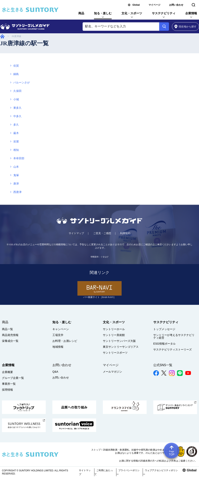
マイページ (154, 5)
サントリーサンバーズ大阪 (119, 340)
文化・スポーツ (131, 13)
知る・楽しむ (103, 13)
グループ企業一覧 (13, 377)
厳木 (16, 133)
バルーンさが (21, 82)
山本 (16, 166)
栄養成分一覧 (10, 340)
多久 (16, 124)
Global (136, 5)
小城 (16, 99)
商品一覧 (7, 329)
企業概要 (7, 372)
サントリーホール (114, 329)
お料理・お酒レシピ (64, 340)
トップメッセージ (164, 329)
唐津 (16, 183)
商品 (81, 13)
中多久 (17, 116)
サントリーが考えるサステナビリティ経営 (173, 336)
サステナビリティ (163, 13)
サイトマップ (76, 233)
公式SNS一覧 (162, 365)
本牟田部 (18, 158)
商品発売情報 (10, 335)
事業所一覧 (9, 383)
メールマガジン (112, 371)
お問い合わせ (176, 5)
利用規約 (125, 233)
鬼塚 (16, 175)
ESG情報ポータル (164, 343)
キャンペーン (60, 329)
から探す (185, 26)
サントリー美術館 (114, 335)
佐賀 (16, 65)
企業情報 (191, 13)
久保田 (17, 91)
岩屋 (16, 141)
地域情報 (57, 346)
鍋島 (16, 74)
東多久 (17, 107)
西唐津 (17, 192)
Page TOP (171, 450)
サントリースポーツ (115, 352)
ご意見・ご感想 (102, 233)
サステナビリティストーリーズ (172, 349)
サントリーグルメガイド (2, 36)
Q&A (55, 371)
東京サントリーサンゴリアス (121, 346)
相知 (16, 149)
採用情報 (7, 389)
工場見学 (57, 335)
